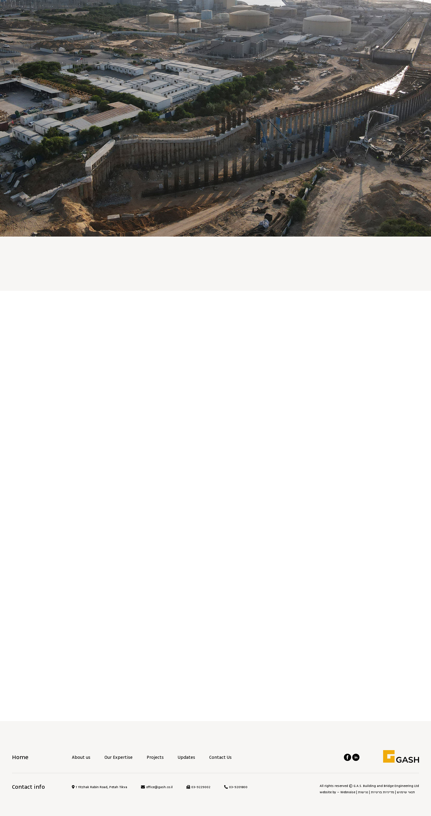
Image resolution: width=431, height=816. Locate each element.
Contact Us (220, 757)
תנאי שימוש (406, 792)
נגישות (363, 792)
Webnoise (347, 792)
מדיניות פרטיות (382, 792)
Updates (186, 757)
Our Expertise (118, 757)
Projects (155, 757)
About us (81, 757)
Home (20, 757)
